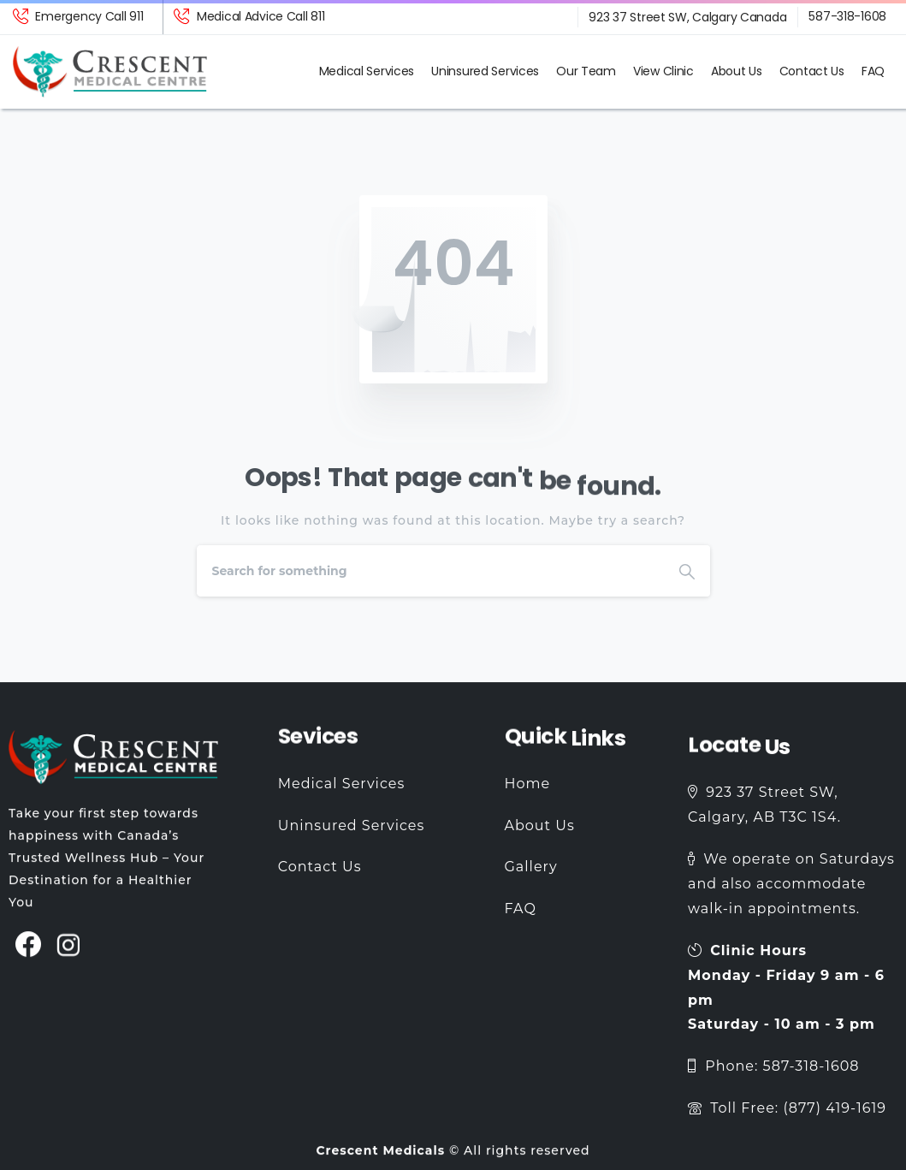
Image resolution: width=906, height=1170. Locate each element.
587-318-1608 (847, 16)
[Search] (430, 571)
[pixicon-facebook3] (29, 954)
